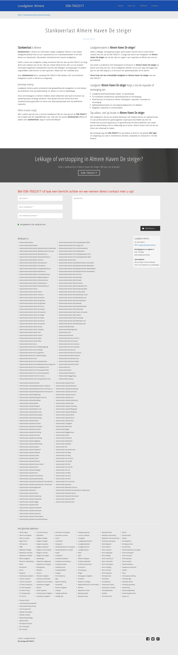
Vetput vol (125, 596)
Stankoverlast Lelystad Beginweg (30, 394)
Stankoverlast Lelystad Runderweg (67, 389)
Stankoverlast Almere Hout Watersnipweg (33, 355)
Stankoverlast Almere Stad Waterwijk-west (72, 324)
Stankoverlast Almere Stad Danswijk (70, 277)
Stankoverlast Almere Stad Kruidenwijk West (73, 289)
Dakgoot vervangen (43, 555)
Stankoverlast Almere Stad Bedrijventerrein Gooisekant (76, 263)
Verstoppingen (127, 579)
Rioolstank (105, 579)
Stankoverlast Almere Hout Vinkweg (31, 350)
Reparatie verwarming (109, 535)
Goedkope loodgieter (43, 596)
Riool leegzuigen (107, 553)
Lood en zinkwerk (83, 535)
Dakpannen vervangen (44, 564)
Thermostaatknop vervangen (131, 550)
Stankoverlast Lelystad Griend (29, 458)
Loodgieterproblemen (85, 541)
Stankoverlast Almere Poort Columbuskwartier (34, 373)
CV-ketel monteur (42, 532)
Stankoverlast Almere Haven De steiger (36, 15)
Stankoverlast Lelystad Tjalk (65, 403)
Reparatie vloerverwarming (110, 538)
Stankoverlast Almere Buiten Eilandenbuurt (33, 263)
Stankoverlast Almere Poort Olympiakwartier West (75, 257)
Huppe (57, 553)
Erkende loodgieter (43, 576)
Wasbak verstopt (25, 615)
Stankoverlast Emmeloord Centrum (70, 353)
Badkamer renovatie (26, 553)
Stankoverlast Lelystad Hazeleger (30, 470)
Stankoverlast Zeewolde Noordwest (67, 496)
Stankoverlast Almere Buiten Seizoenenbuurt (34, 280)
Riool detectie (106, 547)
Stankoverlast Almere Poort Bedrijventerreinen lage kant (37, 364)
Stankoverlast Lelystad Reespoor (66, 386)
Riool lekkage (106, 555)
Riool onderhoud (107, 558)
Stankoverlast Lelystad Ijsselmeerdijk (31, 479)
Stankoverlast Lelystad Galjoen (29, 447)
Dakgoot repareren (43, 547)
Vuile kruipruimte (25, 609)
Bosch (21, 570)
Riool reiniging (106, 567)
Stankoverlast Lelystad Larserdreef (30, 508)
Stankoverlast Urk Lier (63, 470)
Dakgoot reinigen (42, 541)
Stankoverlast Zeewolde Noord (66, 493)
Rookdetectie (106, 582)
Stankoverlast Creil (65, 332)
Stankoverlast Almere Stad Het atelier (71, 283)
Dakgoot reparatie (42, 544)
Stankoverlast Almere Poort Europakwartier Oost (35, 379)
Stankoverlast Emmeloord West (69, 361)
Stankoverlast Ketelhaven (67, 373)
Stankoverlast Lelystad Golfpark (30, 452)
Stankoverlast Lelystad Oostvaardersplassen (34, 519)
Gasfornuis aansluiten (44, 579)
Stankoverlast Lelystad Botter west (31, 412)
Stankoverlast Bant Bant (66, 327)
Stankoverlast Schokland (64, 438)
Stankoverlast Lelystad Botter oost (30, 409)
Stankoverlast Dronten (66, 335)
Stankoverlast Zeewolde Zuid (65, 502)
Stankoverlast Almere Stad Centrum (70, 274)
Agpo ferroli (23, 541)
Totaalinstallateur (127, 564)
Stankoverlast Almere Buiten (29, 245)
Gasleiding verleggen (43, 584)
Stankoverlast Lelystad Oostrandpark (31, 516)
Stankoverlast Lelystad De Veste (30, 435)
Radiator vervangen (84, 582)
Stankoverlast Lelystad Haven (29, 467)
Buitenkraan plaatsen (26, 576)
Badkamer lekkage (25, 550)
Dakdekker (40, 535)
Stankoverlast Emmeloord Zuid (69, 364)
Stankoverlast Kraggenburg (67, 376)
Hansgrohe (58, 544)
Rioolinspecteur (107, 573)
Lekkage (58, 590)
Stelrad (124, 538)
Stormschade (126, 547)
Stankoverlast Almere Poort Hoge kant (71, 245)
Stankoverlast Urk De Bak (64, 461)
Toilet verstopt (126, 561)
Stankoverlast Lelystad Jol (28, 490)
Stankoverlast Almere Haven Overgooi (32, 329)
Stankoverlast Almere (26, 242)
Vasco (124, 573)
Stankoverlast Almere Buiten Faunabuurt (32, 265)
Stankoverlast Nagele (62, 429)
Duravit (39, 573)
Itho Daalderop (60, 576)
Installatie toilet (60, 567)
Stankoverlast (126, 535)
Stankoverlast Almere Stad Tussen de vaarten (73, 312)
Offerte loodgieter (83, 558)
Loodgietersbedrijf (84, 544)
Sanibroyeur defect (108, 584)
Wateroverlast (24, 621)
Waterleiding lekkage (26, 618)
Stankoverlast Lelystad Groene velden (32, 464)
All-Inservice (23, 544)
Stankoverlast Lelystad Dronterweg (31, 438)
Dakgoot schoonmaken (44, 550)
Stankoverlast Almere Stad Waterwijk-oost (72, 321)
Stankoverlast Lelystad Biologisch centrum (33, 397)
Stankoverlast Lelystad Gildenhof (30, 450)
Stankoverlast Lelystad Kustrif (29, 505)
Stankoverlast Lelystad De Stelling (30, 432)
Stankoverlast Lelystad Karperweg (30, 496)
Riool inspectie (106, 550)
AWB (21, 547)
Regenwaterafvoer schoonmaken (88, 584)
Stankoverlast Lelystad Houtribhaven (31, 476)
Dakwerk (39, 570)
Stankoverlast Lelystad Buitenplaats (31, 415)
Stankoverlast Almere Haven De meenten (33, 312)
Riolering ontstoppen (109, 541)
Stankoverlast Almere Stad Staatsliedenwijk (72, 306)
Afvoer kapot (24, 532)
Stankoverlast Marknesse (64, 426)
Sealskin (104, 593)
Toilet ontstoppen (128, 553)
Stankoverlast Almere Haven (28, 289)
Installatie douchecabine (63, 561)
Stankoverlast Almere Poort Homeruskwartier (73, 248)
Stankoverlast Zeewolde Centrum (66, 487)
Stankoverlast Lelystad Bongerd (30, 406)
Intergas (57, 573)
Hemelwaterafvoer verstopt (64, 550)
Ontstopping (82, 570)
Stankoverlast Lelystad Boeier (29, 403)
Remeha (80, 587)
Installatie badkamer (61, 558)
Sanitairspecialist (107, 590)
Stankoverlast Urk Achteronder (66, 450)
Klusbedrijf (58, 584)
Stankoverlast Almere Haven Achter (31, 292)
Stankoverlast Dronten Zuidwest (69, 347)
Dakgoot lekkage (42, 538)
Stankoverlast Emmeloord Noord (69, 355)
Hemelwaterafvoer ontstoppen (65, 547)
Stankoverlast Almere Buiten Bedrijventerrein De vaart (37, 251)
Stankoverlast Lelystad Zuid (65, 420)
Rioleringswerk (106, 544)
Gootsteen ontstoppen (62, 532)
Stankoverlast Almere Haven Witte (30, 341)
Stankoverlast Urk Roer (63, 479)
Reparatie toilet (107, 532)
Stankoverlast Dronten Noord (68, 341)
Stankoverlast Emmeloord (67, 350)
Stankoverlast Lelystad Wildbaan (66, 412)
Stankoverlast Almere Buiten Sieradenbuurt (33, 283)
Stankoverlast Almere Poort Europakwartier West (74, 242)
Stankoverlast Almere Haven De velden (32, 318)
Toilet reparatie (127, 558)
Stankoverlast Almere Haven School (31, 335)
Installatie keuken (61, 564)
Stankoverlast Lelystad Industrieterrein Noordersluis (36, 481)
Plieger (80, 573)
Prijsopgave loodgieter (85, 576)
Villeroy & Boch (24, 600)
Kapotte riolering (60, 582)
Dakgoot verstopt (42, 553)
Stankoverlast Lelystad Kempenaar (31, 499)
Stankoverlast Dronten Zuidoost (69, 344)
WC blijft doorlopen (26, 623)
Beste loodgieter (25, 558)
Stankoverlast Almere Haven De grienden (33, 303)
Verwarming (126, 587)
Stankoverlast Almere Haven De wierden (32, 324)
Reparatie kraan (83, 596)
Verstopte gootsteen (128, 584)
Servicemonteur (107, 596)
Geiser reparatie (42, 590)
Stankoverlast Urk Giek (63, 464)
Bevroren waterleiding (27, 561)
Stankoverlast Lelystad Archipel (29, 383)
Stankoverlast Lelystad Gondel (29, 455)
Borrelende (23, 567)
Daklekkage (40, 558)
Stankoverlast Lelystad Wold (65, 415)
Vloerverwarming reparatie (28, 603)
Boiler (21, 564)
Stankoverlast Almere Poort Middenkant (72, 251)
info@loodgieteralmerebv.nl (147, 245)
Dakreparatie (41, 567)
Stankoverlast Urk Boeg (63, 452)
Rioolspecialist (106, 576)
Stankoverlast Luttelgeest (64, 423)
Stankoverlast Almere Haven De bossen (32, 297)
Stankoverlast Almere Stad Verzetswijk (71, 318)
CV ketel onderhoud (26, 584)
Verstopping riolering (129, 576)
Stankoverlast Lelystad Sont (65, 397)
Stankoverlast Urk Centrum (64, 458)
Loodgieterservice (83, 547)
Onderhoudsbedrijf (84, 561)
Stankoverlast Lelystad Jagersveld (30, 487)
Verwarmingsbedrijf (128, 590)
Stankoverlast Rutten (62, 435)
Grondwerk (59, 541)
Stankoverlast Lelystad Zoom (65, 418)
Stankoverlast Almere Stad (67, 260)
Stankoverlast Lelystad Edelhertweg (31, 444)
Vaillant (124, 570)
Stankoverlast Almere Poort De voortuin (32, 376)
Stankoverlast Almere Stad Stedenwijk (71, 309)
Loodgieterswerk (83, 550)
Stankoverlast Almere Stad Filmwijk (70, 280)
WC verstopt (23, 629)
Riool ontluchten (107, 561)
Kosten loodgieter (61, 587)
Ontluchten (81, 567)
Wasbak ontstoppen (26, 612)
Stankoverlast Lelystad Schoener (66, 391)
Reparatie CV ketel (84, 590)
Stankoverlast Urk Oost (63, 476)
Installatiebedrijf (60, 570)
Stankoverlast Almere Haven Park (30, 332)
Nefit (79, 555)
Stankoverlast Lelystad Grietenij (30, 461)
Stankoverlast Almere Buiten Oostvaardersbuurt (35, 274)
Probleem (81, 579)
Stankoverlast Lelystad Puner (65, 383)
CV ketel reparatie (25, 587)
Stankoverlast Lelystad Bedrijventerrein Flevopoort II (36, 391)
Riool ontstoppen (107, 564)
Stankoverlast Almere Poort (28, 358)
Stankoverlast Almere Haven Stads (30, 338)
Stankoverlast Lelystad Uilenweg (66, 406)
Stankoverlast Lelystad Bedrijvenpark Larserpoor (35, 386)
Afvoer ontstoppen (26, 535)
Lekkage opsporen (84, 532)
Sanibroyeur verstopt (108, 587)
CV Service (23, 596)
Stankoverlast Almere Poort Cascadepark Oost (34, 367)
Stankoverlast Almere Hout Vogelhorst (32, 353)
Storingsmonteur (127, 544)
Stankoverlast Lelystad (66, 379)
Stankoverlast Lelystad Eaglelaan (30, 441)
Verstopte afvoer (127, 582)
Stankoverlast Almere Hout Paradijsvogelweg (34, 347)
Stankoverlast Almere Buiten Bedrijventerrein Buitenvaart (38, 248)
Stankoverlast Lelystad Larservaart (30, 510)
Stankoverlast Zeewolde (63, 484)
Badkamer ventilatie (26, 555)
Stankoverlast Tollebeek (63, 444)
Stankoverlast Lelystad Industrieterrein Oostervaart (36, 484)
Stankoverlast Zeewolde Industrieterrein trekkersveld (73, 490)
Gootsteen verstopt (61, 535)
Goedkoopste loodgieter (44, 593)
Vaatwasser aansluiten (129, 567)
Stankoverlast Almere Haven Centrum (31, 295)
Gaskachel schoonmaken (44, 582)
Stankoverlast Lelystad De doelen (30, 423)
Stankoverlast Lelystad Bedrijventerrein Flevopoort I (36, 389)
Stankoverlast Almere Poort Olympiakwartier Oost (75, 254)
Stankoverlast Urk (61, 447)
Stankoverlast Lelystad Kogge (29, 502)
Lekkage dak (59, 596)
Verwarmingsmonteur (129, 593)
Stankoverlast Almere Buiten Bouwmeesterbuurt (35, 257)
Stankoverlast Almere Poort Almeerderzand (33, 361)
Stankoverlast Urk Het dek (64, 467)
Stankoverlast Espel (65, 370)
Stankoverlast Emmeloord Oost (69, 358)
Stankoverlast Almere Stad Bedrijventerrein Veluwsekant (77, 271)
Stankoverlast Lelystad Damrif (29, 420)
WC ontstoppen (25, 626)
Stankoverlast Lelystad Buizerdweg (31, 418)
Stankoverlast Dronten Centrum (69, 338)
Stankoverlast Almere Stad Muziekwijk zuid (72, 297)
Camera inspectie (25, 579)
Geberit (39, 587)
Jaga (56, 579)
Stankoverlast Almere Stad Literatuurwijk (72, 292)
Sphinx (124, 532)
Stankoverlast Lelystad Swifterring (67, 400)
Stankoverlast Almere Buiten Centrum (32, 260)
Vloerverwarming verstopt (28, 606)
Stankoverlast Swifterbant (64, 441)
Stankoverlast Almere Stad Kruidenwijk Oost (73, 286)
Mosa (79, 553)
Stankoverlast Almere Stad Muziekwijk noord (73, 295)
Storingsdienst (126, 541)
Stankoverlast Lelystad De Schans (30, 429)
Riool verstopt (106, 570)
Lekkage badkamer (61, 593)
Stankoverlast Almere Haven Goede (31, 327)
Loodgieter (81, 538)
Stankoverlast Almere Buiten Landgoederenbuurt (35, 268)
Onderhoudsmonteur (85, 564)
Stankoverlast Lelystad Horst (29, 473)
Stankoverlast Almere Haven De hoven (32, 306)
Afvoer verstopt (24, 538)
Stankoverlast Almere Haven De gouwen (32, 300)
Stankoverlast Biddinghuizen (68, 329)
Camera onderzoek (26, 582)
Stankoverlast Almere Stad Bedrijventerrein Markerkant (76, 265)
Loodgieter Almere (31, 6)
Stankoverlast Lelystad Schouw (66, 394)
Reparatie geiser (83, 593)
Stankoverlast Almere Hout (28, 344)
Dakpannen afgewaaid (44, 561)
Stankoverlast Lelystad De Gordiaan (31, 426)
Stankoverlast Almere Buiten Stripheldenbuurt (34, 286)
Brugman (22, 573)
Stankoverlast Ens (64, 367)
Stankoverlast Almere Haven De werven (32, 321)
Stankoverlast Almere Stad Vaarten (70, 315)
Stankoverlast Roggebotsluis (65, 432)
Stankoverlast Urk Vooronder (65, 481)
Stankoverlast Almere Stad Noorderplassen (72, 300)
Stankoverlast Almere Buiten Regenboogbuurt (34, 277)
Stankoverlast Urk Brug (63, 455)
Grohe (57, 538)
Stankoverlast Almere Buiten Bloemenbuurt (33, 254)
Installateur (59, 555)
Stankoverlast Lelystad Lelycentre (30, 513)
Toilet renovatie (127, 555)
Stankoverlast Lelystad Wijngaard (66, 409)
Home (20, 15)
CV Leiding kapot (25, 593)
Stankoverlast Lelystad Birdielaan (30, 400)
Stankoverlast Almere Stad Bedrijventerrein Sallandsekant (77, 268)
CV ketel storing (25, 590)
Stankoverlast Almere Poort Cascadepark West (34, 370)
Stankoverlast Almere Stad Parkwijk (70, 303)
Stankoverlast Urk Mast (63, 473)
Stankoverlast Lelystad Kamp (29, 493)
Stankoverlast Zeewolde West (65, 499)
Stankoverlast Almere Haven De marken (32, 309)
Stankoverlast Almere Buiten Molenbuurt (33, 271)
